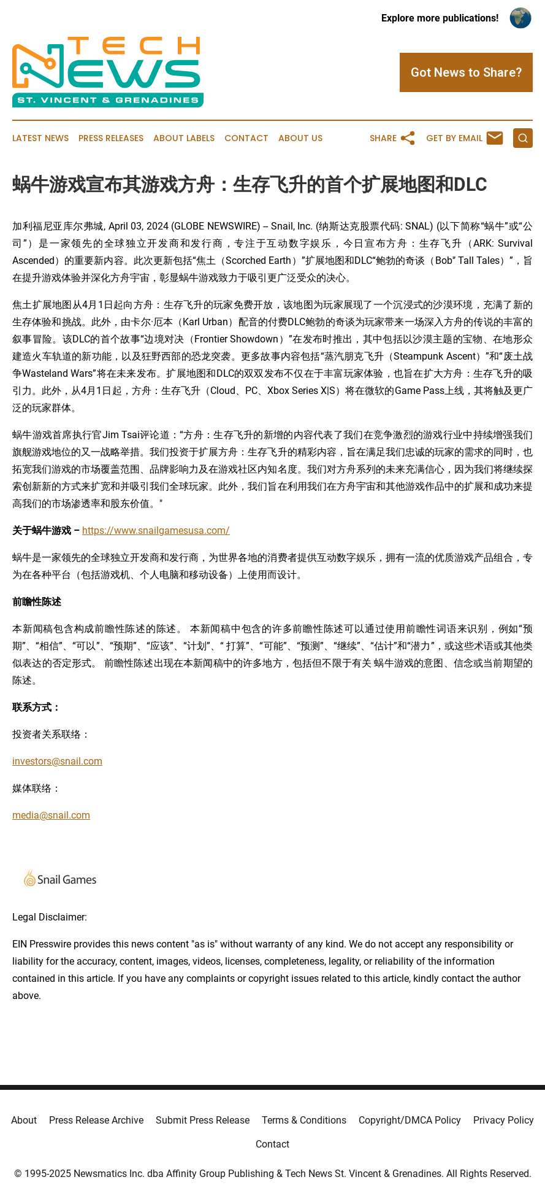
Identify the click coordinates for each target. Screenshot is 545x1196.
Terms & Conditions (304, 1120)
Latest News (40, 138)
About (24, 1120)
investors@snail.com (57, 761)
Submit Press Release (203, 1120)
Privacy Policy (503, 1120)
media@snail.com (51, 815)
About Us (300, 138)
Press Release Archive (96, 1120)
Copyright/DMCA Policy (410, 1120)
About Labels (184, 138)
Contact (246, 138)
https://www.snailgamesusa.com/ (156, 530)
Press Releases (110, 138)
